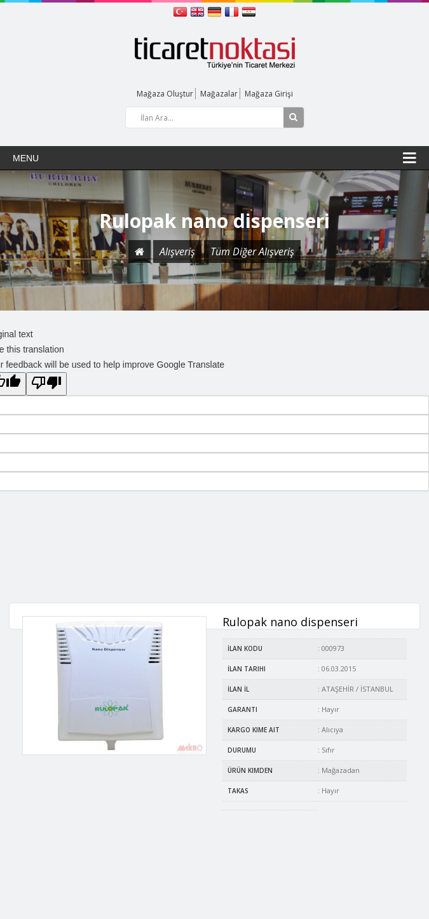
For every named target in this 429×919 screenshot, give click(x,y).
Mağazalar (219, 93)
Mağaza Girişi (269, 93)
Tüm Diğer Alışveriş (252, 251)
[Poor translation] (46, 384)
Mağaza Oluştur (165, 93)
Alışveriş (177, 251)
